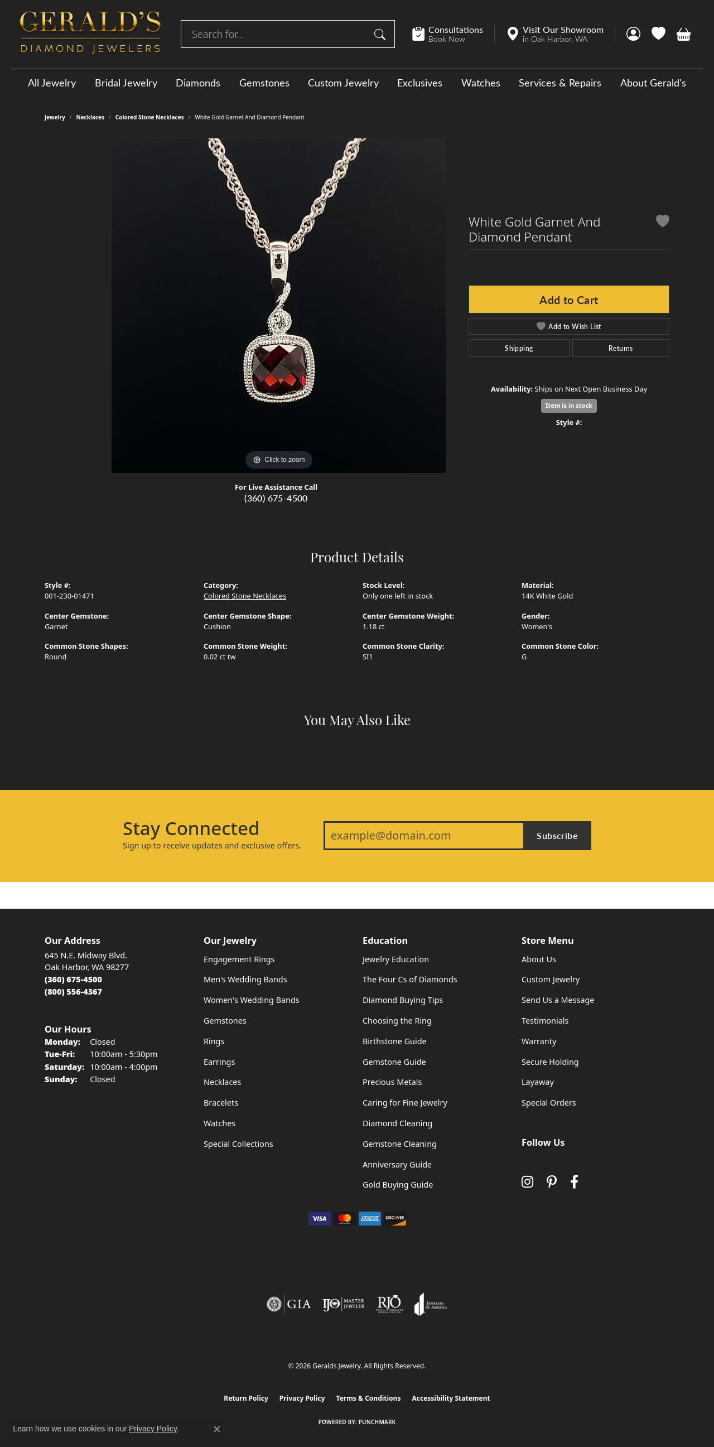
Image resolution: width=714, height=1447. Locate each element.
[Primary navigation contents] (357, 82)
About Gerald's (653, 82)
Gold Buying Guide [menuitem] (398, 1184)
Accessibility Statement (451, 1398)
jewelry (55, 117)
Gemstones (264, 82)
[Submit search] (381, 34)
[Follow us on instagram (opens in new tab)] (527, 1182)
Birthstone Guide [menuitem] (395, 1041)
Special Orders (549, 1102)
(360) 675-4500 (276, 498)
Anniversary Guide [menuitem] (397, 1164)
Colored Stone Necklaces (149, 117)
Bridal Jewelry (126, 82)
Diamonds (198, 82)
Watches (480, 82)
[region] (279, 305)
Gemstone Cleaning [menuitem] (400, 1144)
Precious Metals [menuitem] (392, 1082)
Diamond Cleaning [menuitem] (397, 1123)
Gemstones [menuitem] (225, 1020)
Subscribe (557, 835)
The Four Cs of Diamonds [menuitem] (410, 979)
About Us (539, 959)
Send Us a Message (558, 1000)
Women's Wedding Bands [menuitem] (252, 1000)
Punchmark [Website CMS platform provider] (377, 1422)
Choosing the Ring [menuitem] (397, 1020)
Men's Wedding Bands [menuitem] (245, 979)
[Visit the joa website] (430, 1304)
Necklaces (90, 117)
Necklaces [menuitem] (222, 1082)
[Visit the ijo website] (343, 1304)
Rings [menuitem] (214, 1041)
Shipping (519, 348)
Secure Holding (550, 1062)
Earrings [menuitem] (219, 1062)
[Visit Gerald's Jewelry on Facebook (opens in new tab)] (574, 1182)
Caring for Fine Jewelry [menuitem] (405, 1102)
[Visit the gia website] (289, 1304)
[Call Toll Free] (73, 991)
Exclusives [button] (419, 82)
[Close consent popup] (217, 1429)
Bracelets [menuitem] (221, 1102)
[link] (453, 34)
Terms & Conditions (368, 1398)
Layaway (538, 1082)
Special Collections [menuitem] (238, 1144)
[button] (633, 34)
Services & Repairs (560, 82)
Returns (621, 348)
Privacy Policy (302, 1398)
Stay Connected (191, 828)
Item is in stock (569, 405)
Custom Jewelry (343, 82)
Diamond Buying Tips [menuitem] (403, 1000)
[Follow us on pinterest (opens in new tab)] (552, 1182)
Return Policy (246, 1398)
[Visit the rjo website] (389, 1304)
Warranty (539, 1041)
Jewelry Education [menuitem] (396, 959)
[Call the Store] (73, 979)
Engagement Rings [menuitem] (239, 959)
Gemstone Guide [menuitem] (394, 1062)
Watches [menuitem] (219, 1123)
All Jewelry (52, 82)
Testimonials (545, 1020)
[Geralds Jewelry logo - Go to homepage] (90, 34)
